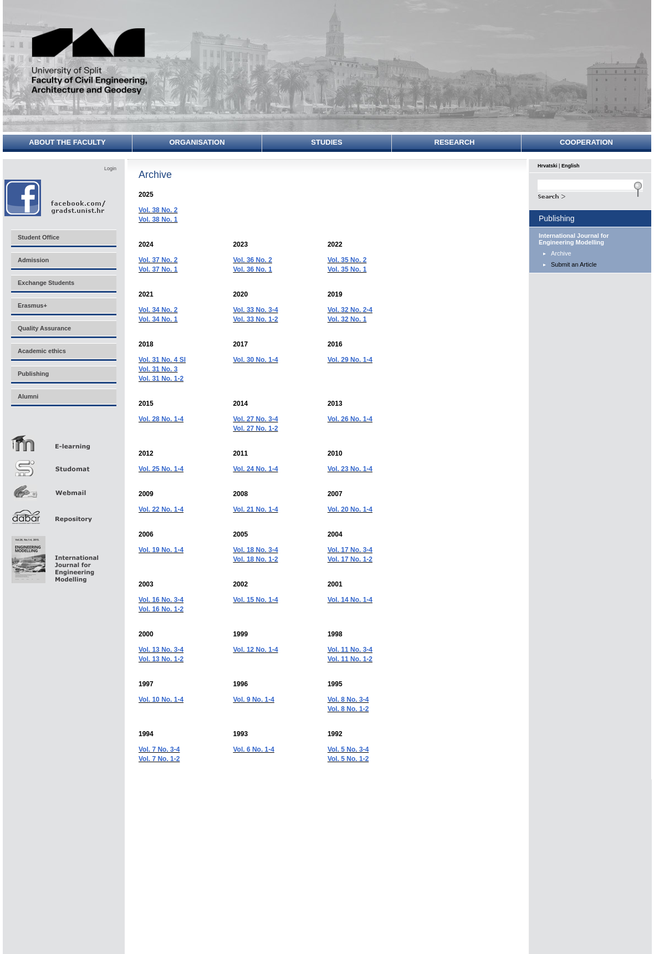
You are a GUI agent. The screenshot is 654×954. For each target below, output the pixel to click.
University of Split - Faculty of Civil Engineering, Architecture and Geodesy (90, 62)
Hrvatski (548, 166)
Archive (561, 253)
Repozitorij (63, 513)
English (570, 166)
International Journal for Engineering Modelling (574, 239)
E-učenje (63, 438)
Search (590, 195)
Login (110, 168)
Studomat (63, 463)
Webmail (63, 488)
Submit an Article (574, 264)
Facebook (55, 197)
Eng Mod (53, 556)
